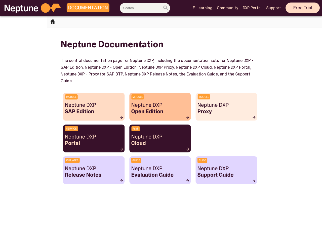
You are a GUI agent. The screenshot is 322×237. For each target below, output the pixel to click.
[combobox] (145, 8)
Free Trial (302, 8)
